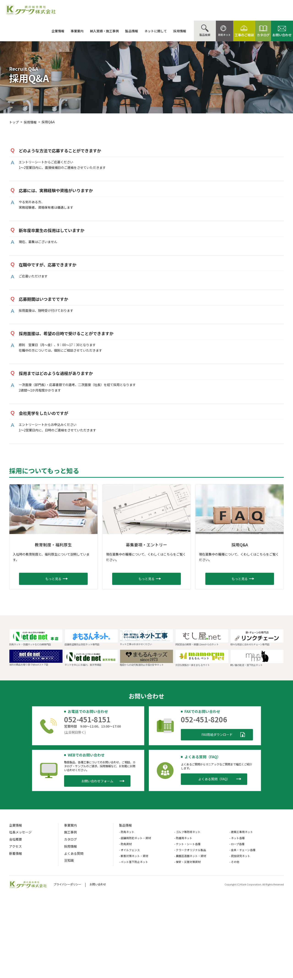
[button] (53, 579)
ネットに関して (145, 31)
